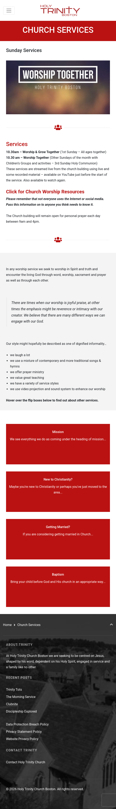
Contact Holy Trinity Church (25, 762)
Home (7, 625)
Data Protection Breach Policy (27, 724)
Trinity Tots (14, 689)
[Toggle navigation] (9, 10)
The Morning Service (21, 697)
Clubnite (12, 704)
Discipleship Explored (21, 711)
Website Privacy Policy (22, 739)
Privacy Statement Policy (24, 732)
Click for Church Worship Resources (45, 192)
